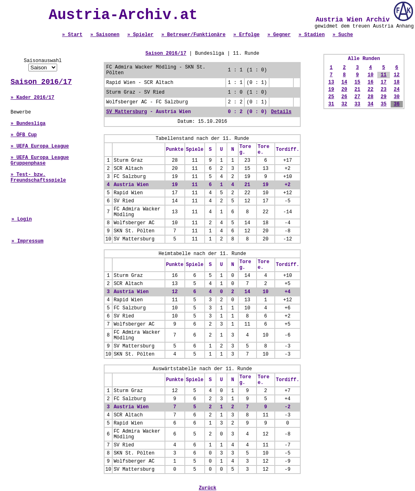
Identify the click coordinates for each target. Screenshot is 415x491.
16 (370, 82)
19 (331, 89)
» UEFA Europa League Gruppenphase (40, 160)
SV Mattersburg (126, 112)
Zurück (207, 488)
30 (397, 97)
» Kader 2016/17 (32, 98)
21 (357, 89)
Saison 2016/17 (41, 82)
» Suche (342, 35)
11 (383, 75)
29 (383, 97)
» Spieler (140, 35)
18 (397, 82)
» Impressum (27, 241)
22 (370, 89)
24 (397, 89)
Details (281, 112)
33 (357, 104)
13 (331, 82)
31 (331, 104)
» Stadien (311, 35)
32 (344, 104)
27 (357, 97)
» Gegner (279, 35)
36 (397, 104)
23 (383, 89)
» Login (21, 219)
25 (331, 97)
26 (344, 97)
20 (344, 89)
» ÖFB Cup (24, 135)
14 (344, 82)
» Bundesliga (28, 124)
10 (370, 75)
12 (397, 75)
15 (357, 82)
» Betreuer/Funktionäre (193, 35)
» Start (72, 35)
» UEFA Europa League (40, 146)
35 (383, 104)
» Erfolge (246, 35)
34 (370, 104)
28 (370, 97)
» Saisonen (105, 35)
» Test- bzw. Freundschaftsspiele (38, 177)
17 (383, 82)
